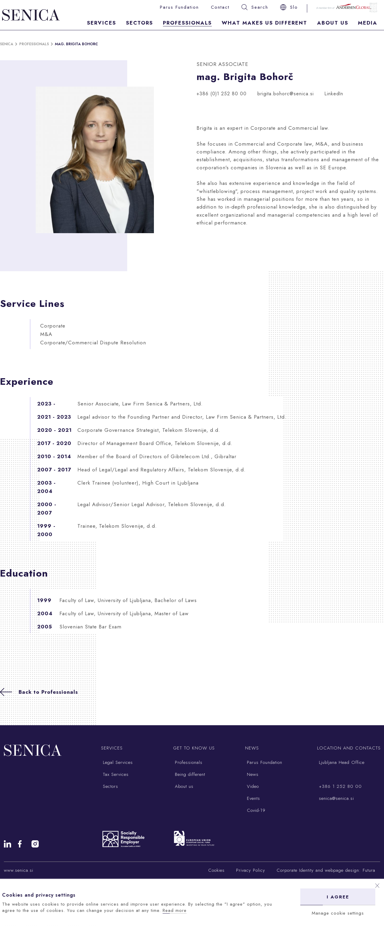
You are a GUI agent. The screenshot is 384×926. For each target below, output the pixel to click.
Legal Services (117, 762)
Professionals (187, 22)
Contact (220, 7)
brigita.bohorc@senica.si (285, 93)
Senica (6, 44)
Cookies (216, 870)
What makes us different (264, 22)
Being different (189, 774)
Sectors (139, 22)
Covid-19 (255, 810)
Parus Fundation (179, 7)
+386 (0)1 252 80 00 (221, 93)
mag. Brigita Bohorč (76, 44)
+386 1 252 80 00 (339, 786)
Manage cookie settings (338, 913)
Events (252, 798)
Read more (175, 910)
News (252, 774)
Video (252, 786)
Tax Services (115, 774)
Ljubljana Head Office (340, 762)
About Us (332, 22)
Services (101, 22)
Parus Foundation (263, 762)
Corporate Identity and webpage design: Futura (326, 870)
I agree (338, 897)
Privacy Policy (250, 870)
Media (367, 22)
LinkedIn (334, 93)
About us (183, 786)
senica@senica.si (335, 798)
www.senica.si (18, 870)
